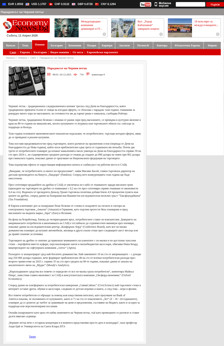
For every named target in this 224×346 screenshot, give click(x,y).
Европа (25, 52)
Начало (10, 57)
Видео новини (59, 52)
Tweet (32, 336)
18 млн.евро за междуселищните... (206, 23)
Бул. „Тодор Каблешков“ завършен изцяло (148, 25)
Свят (13, 52)
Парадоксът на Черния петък (57, 57)
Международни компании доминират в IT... (91, 25)
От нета (78, 52)
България (40, 52)
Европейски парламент (102, 52)
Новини (22, 57)
